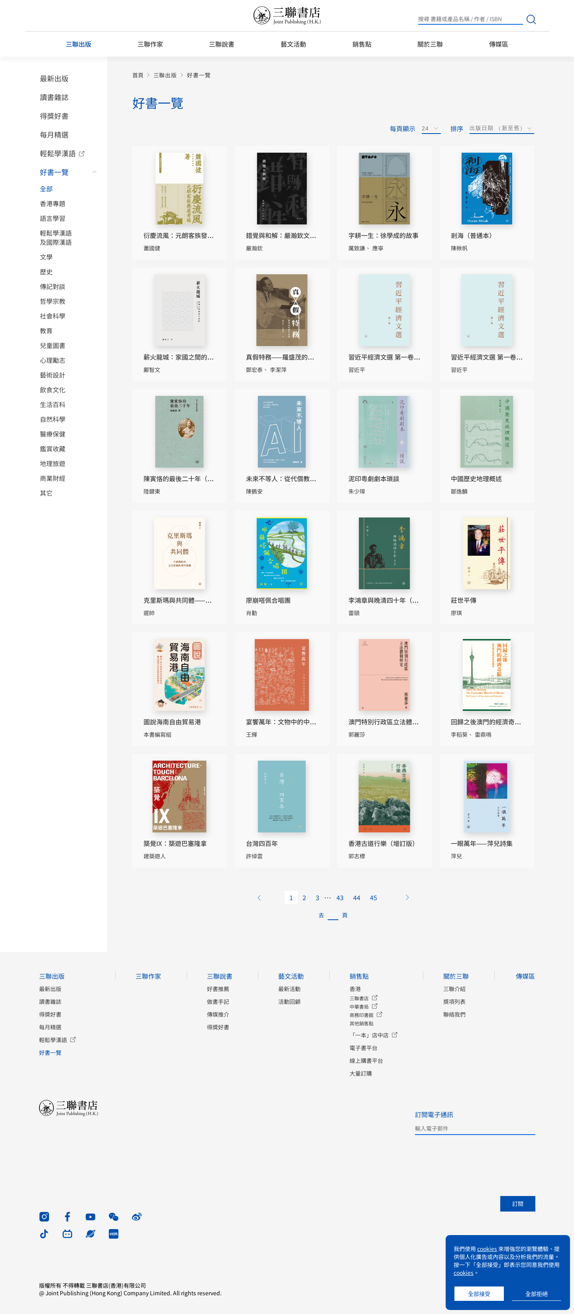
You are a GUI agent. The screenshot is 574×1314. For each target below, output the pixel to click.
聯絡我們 (454, 1014)
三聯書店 (359, 998)
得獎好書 (54, 115)
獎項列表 (454, 1001)
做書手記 (218, 1001)
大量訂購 (361, 1073)
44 (356, 897)
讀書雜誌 (54, 97)
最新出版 (54, 78)
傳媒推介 (218, 1014)
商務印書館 (361, 1014)
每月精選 (54, 134)
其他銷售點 (361, 1023)
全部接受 (479, 1294)
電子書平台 (363, 1048)
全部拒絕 (536, 1294)
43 (340, 897)
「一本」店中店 (369, 1035)
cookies (487, 1249)
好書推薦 (218, 989)
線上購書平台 (366, 1060)
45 (373, 897)
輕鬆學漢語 (58, 153)
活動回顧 (289, 1001)
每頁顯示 (402, 128)
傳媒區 (498, 44)
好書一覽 (54, 172)
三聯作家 (150, 44)
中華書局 (359, 1006)
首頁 (138, 75)
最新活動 (289, 989)
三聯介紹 (454, 989)
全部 (46, 188)
